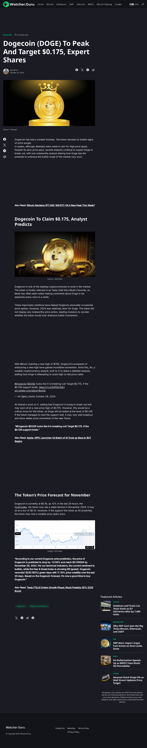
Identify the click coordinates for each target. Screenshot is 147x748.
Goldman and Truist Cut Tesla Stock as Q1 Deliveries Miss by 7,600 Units (126, 610)
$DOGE (31, 383)
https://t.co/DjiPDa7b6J (52, 387)
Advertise (71, 728)
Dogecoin (7, 35)
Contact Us (59, 728)
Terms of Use (83, 728)
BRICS (115, 656)
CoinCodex (21, 507)
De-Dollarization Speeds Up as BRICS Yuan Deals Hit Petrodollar (127, 663)
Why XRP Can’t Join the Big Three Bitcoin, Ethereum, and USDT (128, 628)
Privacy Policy (73, 732)
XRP (121, 622)
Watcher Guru (15, 727)
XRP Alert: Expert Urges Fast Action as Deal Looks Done (127, 646)
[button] (134, 4)
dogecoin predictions (39, 606)
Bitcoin (116, 622)
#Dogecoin (21, 383)
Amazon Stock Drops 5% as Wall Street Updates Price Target (128, 680)
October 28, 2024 (45, 396)
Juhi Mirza (14, 70)
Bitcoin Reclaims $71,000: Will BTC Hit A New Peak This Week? (61, 205)
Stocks (116, 602)
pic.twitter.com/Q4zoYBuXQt (30, 390)
